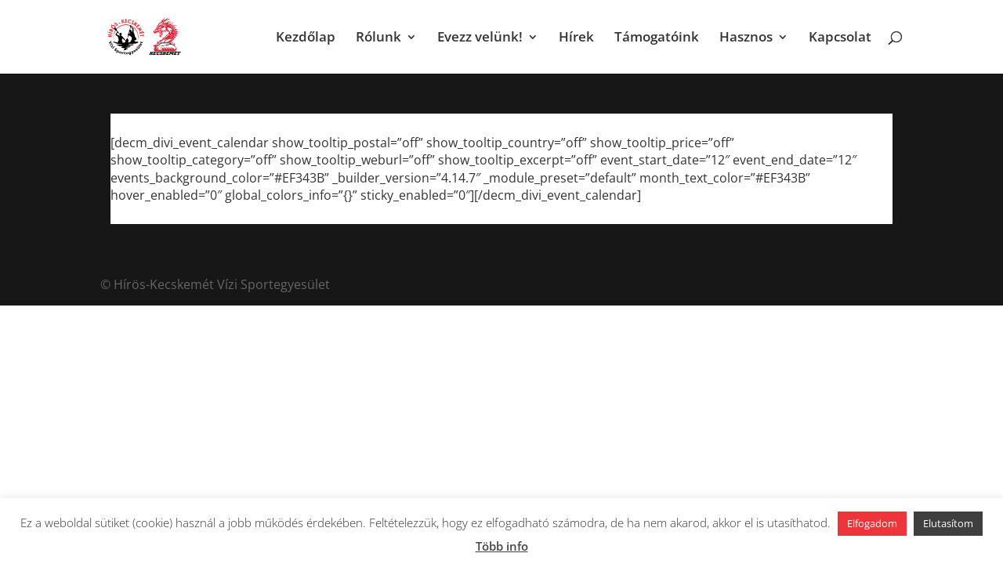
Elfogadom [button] (872, 523)
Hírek (576, 38)
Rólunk (378, 38)
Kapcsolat (840, 38)
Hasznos (746, 38)
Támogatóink (656, 38)
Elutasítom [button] (948, 523)
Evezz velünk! (480, 38)
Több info (502, 546)
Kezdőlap (305, 38)
